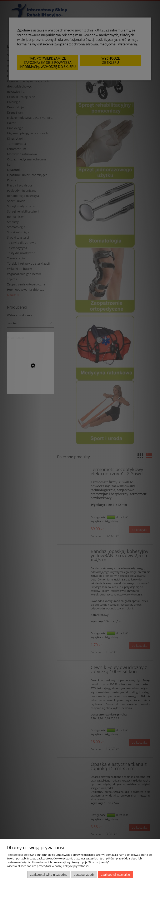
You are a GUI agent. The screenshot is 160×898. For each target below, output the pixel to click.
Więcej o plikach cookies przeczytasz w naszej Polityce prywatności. (48, 866)
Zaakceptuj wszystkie (115, 874)
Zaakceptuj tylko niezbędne (48, 874)
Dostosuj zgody (84, 874)
